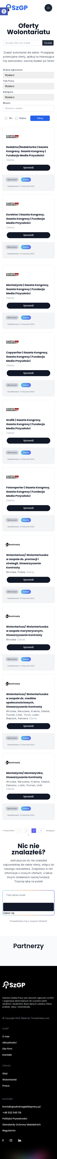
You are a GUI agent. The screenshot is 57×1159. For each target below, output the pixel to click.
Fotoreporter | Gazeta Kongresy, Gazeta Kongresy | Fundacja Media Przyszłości (28, 492)
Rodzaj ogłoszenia (12, 70)
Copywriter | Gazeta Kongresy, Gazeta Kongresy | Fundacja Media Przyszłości (27, 357)
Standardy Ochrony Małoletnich (21, 1124)
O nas (5, 1036)
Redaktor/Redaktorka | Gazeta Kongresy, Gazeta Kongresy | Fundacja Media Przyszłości (27, 151)
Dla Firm (7, 1048)
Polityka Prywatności (14, 1118)
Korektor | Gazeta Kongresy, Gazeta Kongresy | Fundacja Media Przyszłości (25, 219)
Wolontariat (9, 1079)
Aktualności (9, 1042)
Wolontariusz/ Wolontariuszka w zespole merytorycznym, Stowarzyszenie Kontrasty (27, 631)
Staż (5, 1073)
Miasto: (7, 103)
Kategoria (8, 92)
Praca (5, 1085)
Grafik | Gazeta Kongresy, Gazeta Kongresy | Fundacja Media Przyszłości (25, 424)
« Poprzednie (8, 830)
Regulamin (9, 1130)
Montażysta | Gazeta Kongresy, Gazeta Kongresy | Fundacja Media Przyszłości (27, 289)
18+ (11, 118)
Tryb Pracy (8, 81)
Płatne (22, 118)
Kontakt (7, 1055)
